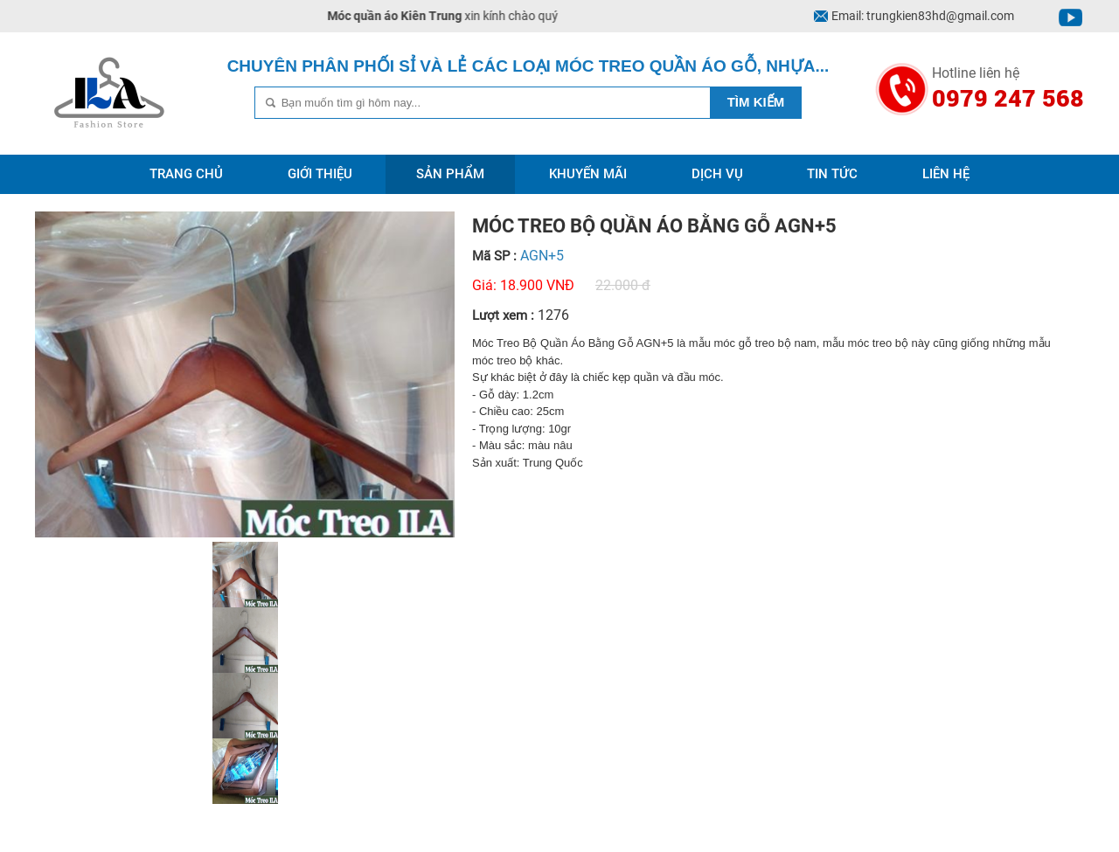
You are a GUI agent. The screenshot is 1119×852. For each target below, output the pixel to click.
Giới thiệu (320, 174)
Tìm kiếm (756, 101)
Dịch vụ (717, 174)
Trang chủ (186, 174)
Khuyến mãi (588, 174)
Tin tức (832, 174)
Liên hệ (946, 174)
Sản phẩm (450, 174)
